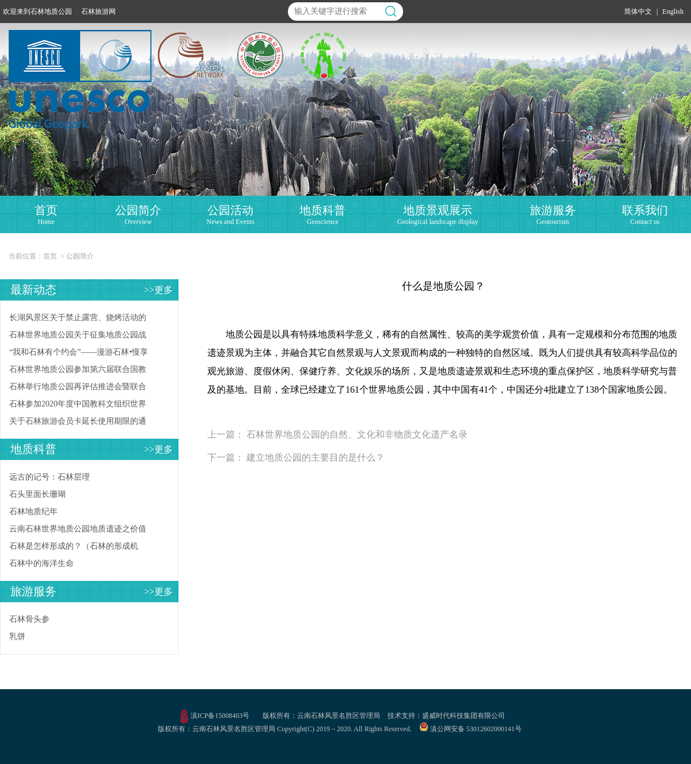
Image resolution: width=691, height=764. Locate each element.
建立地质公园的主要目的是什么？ (315, 457)
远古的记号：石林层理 (49, 477)
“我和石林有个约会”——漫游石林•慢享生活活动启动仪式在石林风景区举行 (78, 354)
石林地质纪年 (33, 511)
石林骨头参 (29, 619)
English (673, 11)
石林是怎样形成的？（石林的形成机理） (73, 548)
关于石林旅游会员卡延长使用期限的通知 (77, 423)
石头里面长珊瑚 (37, 494)
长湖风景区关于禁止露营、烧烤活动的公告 (77, 319)
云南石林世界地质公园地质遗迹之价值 (77, 528)
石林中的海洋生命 (41, 563)
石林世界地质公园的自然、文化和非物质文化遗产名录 (357, 434)
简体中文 (638, 11)
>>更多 (158, 290)
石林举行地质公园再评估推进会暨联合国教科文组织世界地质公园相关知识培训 (77, 389)
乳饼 (17, 636)
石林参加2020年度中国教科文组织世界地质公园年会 (77, 406)
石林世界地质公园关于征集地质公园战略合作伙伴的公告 (77, 337)
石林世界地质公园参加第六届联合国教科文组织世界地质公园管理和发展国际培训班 (77, 371)
